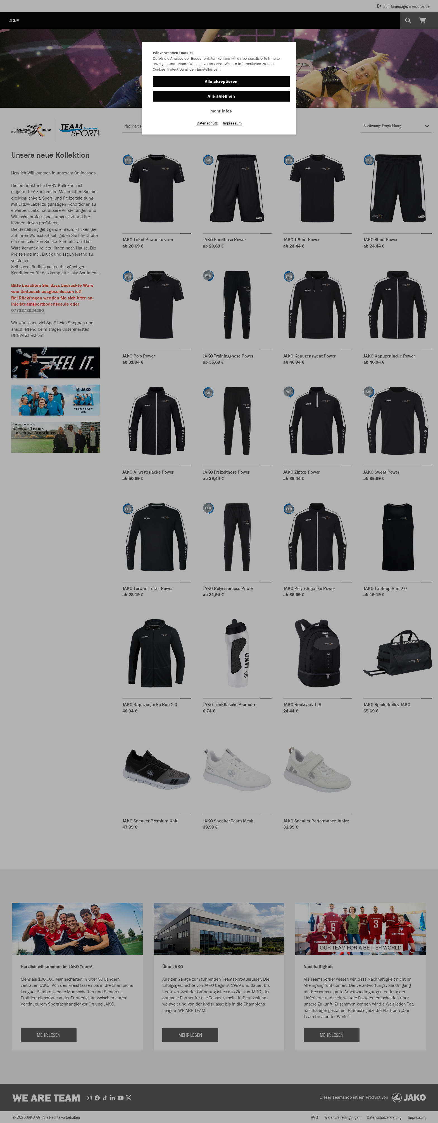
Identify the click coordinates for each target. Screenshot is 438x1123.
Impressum (232, 123)
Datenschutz (207, 123)
